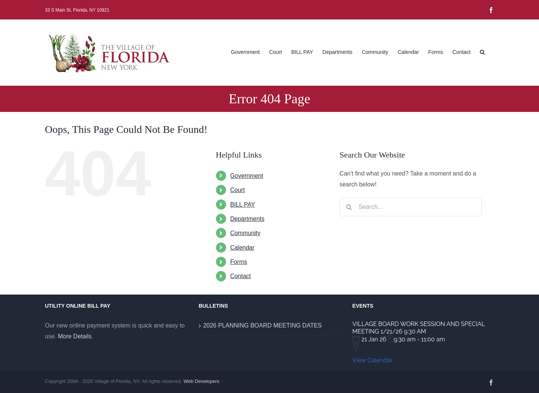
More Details (75, 336)
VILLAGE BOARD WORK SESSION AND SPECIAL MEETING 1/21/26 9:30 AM (418, 327)
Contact (240, 276)
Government (246, 176)
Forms (238, 262)
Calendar (242, 247)
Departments (247, 219)
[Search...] (410, 207)
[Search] (348, 207)
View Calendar (372, 360)
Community (245, 233)
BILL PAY (242, 204)
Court (237, 190)
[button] (482, 51)
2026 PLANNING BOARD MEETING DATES (262, 325)
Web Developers (201, 381)
